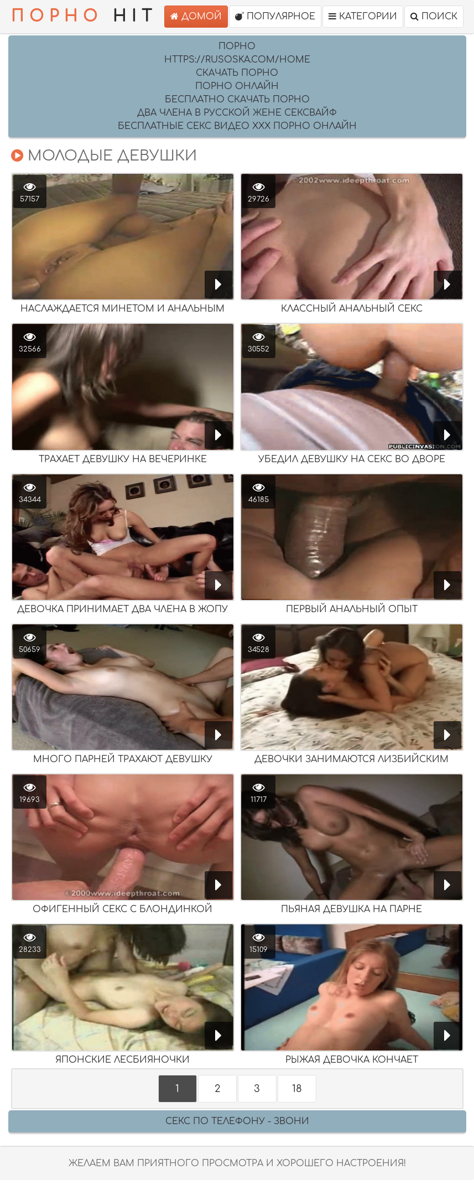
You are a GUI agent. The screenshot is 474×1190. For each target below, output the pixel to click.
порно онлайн (237, 86)
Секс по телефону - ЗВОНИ (237, 1121)
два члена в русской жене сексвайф (237, 113)
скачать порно (237, 73)
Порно (237, 46)
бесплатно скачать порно (237, 100)
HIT (84, 16)
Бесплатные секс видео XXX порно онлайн (237, 126)
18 (297, 1088)
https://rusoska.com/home (237, 60)
